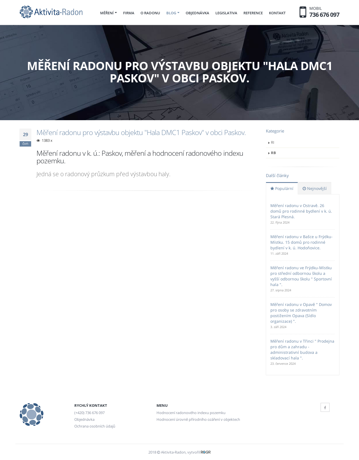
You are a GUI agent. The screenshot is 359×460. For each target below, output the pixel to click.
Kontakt (277, 12)
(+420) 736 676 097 (89, 412)
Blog (171, 12)
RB (273, 152)
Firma (128, 12)
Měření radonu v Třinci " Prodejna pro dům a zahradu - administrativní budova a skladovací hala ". (302, 349)
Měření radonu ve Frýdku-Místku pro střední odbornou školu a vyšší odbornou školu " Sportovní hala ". (301, 276)
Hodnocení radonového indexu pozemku (191, 412)
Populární (281, 188)
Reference (253, 12)
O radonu (150, 12)
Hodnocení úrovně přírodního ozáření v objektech (198, 419)
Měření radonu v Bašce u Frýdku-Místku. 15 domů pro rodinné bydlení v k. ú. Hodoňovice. (301, 242)
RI (272, 142)
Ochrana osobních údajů (94, 426)
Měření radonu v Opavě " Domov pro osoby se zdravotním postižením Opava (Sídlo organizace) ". (301, 313)
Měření (107, 12)
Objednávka (197, 12)
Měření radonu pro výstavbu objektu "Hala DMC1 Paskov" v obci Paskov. (141, 132)
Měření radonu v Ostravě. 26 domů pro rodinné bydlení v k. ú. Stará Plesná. (301, 211)
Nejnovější (315, 188)
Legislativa (226, 12)
